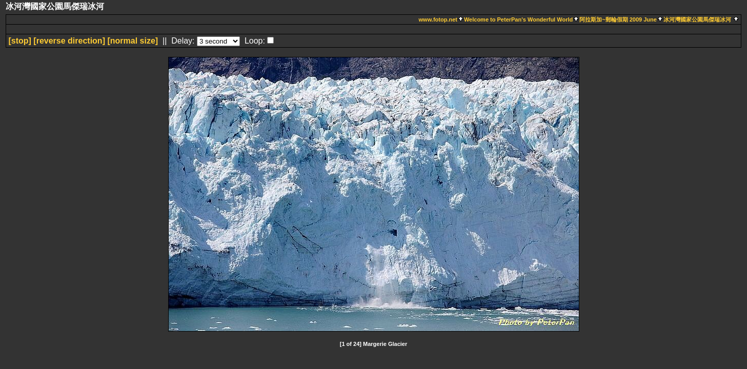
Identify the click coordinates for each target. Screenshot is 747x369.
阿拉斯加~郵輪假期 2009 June (618, 19)
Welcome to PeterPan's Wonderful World (518, 19)
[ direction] (69, 40)
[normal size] (132, 40)
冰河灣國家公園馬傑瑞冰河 (697, 19)
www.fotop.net (438, 19)
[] (19, 40)
